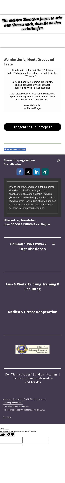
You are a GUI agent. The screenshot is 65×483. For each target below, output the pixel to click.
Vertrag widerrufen (13, 402)
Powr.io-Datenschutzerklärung (28, 208)
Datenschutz (18, 399)
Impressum (7, 399)
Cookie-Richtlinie (43, 194)
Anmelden (7, 417)
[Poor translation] (10, 434)
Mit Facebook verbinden (14, 149)
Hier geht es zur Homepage (32, 127)
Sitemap (42, 399)
